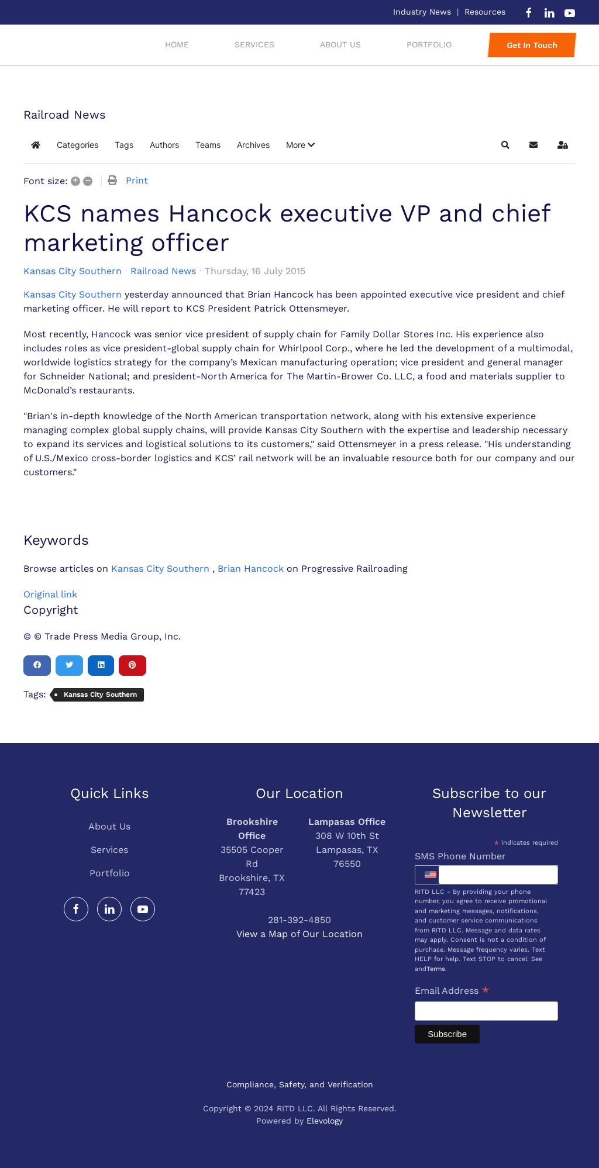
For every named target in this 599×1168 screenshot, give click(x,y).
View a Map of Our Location (299, 933)
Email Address (452, 992)
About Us (340, 44)
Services (109, 849)
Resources (484, 11)
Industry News (422, 11)
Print (137, 180)
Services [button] (254, 44)
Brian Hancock (251, 568)
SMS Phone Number (460, 856)
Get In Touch (531, 45)
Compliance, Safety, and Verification (299, 1084)
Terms (435, 969)
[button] (300, 145)
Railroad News (163, 271)
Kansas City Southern (72, 271)
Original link (50, 594)
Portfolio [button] (429, 44)
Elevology (325, 1120)
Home (177, 44)
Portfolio (109, 873)
